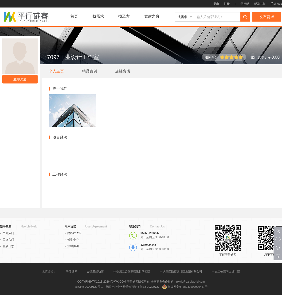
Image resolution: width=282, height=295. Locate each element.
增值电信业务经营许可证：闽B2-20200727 (133, 286)
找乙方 (124, 16)
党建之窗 (151, 16)
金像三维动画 (95, 271)
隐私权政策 (73, 233)
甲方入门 (7, 233)
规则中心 (72, 239)
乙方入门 (7, 239)
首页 (74, 16)
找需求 (98, 16)
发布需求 (266, 17)
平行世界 (71, 271)
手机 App (276, 3)
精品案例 (89, 71)
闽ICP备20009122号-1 (88, 286)
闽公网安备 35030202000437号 (188, 286)
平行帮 (244, 3)
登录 (216, 3)
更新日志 (7, 246)
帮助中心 (259, 3)
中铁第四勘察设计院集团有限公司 (181, 271)
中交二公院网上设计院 (226, 271)
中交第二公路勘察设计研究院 (132, 271)
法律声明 (72, 246)
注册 (227, 3)
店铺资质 (122, 71)
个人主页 (56, 71)
